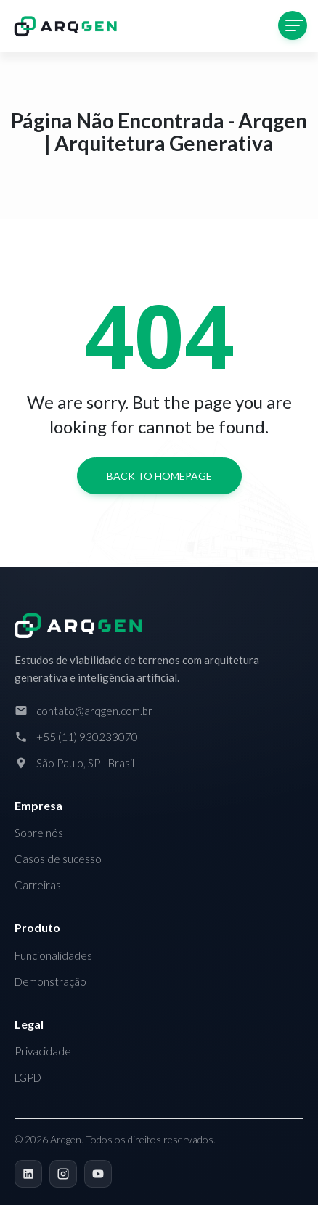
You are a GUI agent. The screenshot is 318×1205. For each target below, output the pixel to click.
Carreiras (38, 884)
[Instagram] (63, 1174)
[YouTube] (98, 1174)
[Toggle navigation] (292, 25)
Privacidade (43, 1051)
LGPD (28, 1077)
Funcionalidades (53, 955)
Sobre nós (39, 832)
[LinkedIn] (28, 1174)
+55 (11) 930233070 (87, 736)
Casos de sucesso (58, 858)
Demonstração (50, 981)
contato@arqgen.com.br (94, 710)
